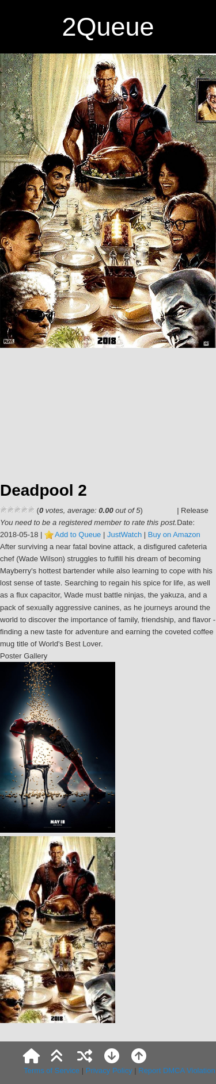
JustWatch (124, 534)
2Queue (108, 26)
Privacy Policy (109, 1070)
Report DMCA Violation (176, 1070)
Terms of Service (51, 1070)
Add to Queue (78, 534)
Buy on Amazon (174, 534)
